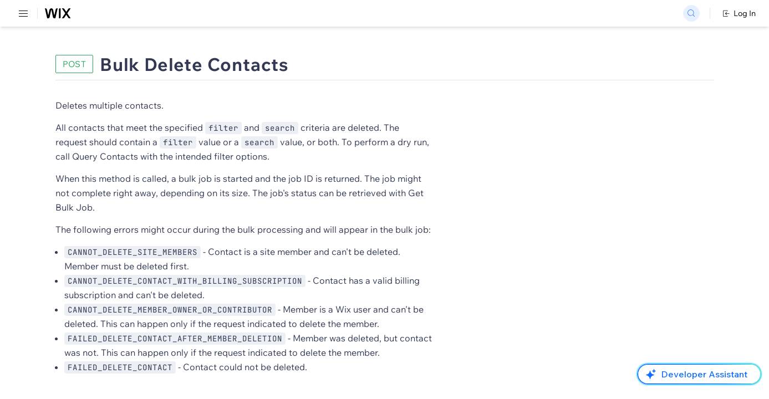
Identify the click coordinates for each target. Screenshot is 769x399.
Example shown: (554, 110)
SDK (113, 64)
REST (41, 64)
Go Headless (240, 14)
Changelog (383, 14)
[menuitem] (77, 53)
